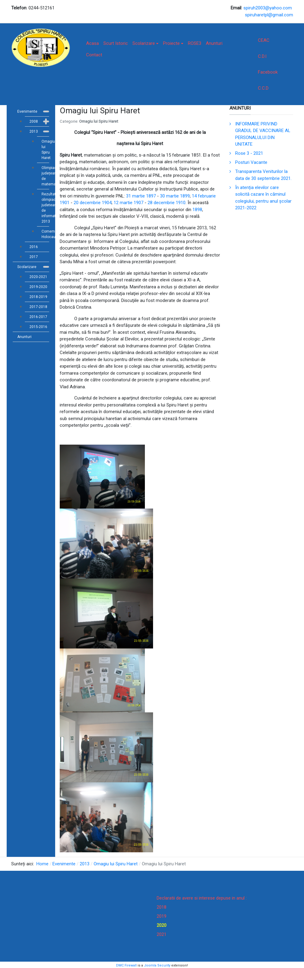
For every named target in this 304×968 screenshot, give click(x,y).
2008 (33, 121)
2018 (161, 907)
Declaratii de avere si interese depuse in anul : (202, 898)
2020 (161, 925)
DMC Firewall (126, 965)
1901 (64, 202)
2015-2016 (38, 327)
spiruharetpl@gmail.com (269, 15)
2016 (33, 247)
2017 (33, 257)
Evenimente (27, 111)
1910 (180, 202)
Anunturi (214, 43)
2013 (33, 131)
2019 (161, 916)
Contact (94, 55)
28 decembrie (161, 202)
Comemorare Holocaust (45, 234)
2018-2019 (38, 297)
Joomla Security (157, 965)
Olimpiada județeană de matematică (45, 176)
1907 (138, 202)
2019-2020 (38, 287)
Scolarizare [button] (145, 43)
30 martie (169, 196)
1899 (185, 196)
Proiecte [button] (173, 43)
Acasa (92, 43)
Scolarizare (26, 267)
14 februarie (204, 196)
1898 (197, 209)
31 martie (135, 196)
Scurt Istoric (115, 43)
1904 (107, 202)
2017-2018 (38, 307)
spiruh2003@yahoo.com (267, 8)
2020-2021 (38, 277)
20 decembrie (87, 202)
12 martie (123, 202)
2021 (161, 934)
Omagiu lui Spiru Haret (45, 149)
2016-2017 (38, 317)
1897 (151, 196)
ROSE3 (194, 43)
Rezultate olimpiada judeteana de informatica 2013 (45, 208)
